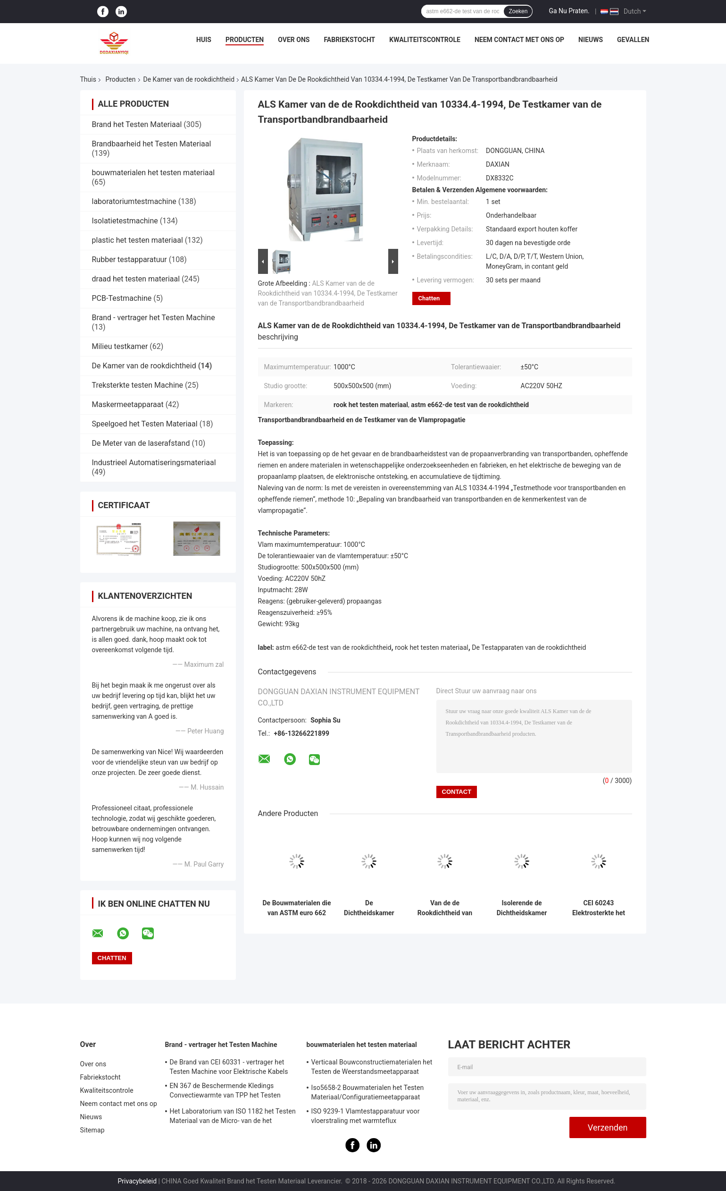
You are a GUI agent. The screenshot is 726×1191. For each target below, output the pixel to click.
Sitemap (92, 1130)
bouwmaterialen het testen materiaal (153, 172)
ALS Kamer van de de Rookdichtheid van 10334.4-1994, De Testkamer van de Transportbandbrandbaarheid (328, 293)
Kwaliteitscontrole (424, 39)
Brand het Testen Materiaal (137, 124)
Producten (244, 39)
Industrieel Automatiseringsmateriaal (154, 462)
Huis (203, 39)
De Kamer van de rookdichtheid (189, 79)
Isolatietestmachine (125, 220)
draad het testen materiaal (136, 278)
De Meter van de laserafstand (141, 443)
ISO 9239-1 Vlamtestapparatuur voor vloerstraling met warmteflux (365, 1115)
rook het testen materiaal (431, 647)
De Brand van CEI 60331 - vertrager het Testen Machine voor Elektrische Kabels (229, 1066)
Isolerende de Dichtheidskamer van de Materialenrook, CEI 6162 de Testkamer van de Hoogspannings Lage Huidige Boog (522, 908)
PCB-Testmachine (122, 298)
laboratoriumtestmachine (134, 201)
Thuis (88, 79)
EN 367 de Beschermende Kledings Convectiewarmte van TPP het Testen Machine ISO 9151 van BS (225, 1092)
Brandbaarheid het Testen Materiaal (151, 143)
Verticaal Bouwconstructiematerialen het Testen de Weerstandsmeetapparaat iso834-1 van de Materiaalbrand (372, 1068)
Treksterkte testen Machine (138, 385)
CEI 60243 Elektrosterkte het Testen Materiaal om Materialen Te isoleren (598, 908)
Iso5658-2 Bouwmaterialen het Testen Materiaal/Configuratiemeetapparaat (367, 1092)
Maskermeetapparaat (128, 404)
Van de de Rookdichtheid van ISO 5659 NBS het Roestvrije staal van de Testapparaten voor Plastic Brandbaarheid (444, 908)
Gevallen (633, 39)
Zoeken (518, 11)
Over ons (293, 39)
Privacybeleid (137, 1181)
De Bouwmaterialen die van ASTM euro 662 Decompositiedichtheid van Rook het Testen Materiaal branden (297, 908)
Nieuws (590, 39)
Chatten (429, 298)
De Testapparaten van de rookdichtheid (529, 647)
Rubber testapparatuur (129, 259)
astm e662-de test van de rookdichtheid (333, 647)
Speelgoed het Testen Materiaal (145, 423)
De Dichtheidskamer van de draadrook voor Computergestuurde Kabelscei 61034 (369, 908)
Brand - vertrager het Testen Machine (153, 317)
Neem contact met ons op (519, 39)
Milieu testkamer (120, 346)
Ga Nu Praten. (569, 11)
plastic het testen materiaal (137, 240)
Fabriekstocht (349, 39)
